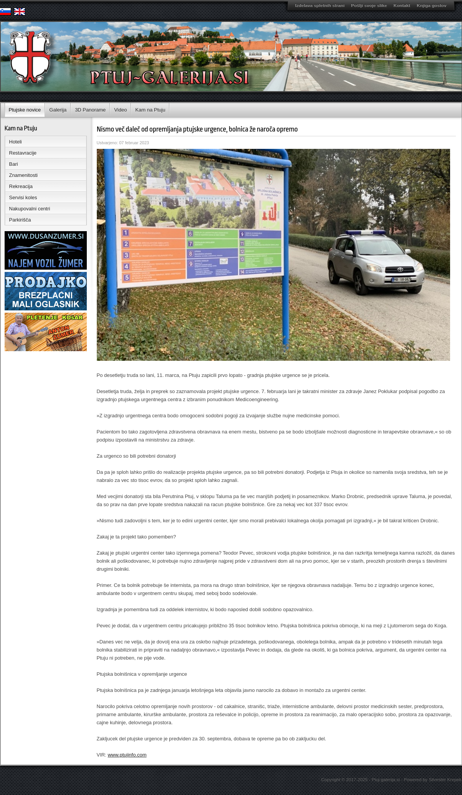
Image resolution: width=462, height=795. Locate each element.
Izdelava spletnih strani (320, 5)
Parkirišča (20, 220)
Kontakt (402, 5)
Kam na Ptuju (150, 110)
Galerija (57, 110)
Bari (13, 164)
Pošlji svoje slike (369, 5)
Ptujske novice (25, 110)
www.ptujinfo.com (127, 755)
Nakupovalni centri (29, 209)
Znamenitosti (23, 175)
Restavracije (23, 153)
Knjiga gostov (431, 5)
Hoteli (15, 142)
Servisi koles (23, 197)
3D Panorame (90, 110)
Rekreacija (21, 186)
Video (120, 110)
